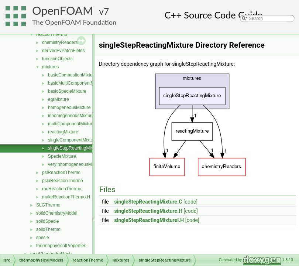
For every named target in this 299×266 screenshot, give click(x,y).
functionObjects (57, 58)
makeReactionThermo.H (66, 197)
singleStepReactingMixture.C (148, 202)
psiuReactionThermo (62, 180)
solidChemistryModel (56, 213)
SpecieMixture (62, 156)
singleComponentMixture (72, 140)
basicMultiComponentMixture (76, 83)
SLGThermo (48, 205)
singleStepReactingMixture (74, 148)
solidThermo (48, 229)
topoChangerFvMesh (51, 253)
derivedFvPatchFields (63, 50)
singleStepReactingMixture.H (148, 211)
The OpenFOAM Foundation (74, 22)
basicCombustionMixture (72, 75)
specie (42, 237)
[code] (190, 202)
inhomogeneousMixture (71, 115)
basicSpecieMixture (67, 91)
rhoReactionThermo (61, 188)
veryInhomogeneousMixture (75, 164)
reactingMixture (63, 131)
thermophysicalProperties (61, 245)
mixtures (50, 66)
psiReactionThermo (61, 172)
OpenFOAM (62, 10)
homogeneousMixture (69, 107)
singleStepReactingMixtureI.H (149, 220)
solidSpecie (47, 221)
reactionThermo (51, 34)
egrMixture (58, 99)
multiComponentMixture (71, 123)
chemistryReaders (60, 42)
